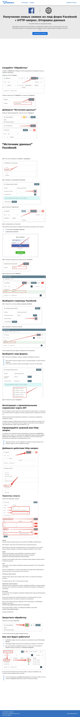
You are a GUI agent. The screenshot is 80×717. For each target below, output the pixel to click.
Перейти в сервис (71, 2)
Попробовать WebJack (40, 33)
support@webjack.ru (72, 713)
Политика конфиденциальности (11, 713)
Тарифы (32, 2)
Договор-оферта (6, 715)
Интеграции (24, 2)
